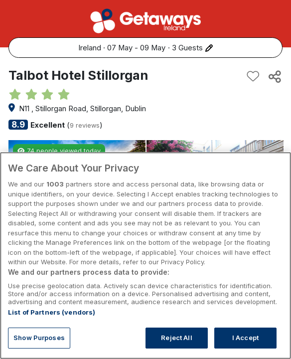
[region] (145, 255)
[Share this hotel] (274, 76)
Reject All (176, 338)
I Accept (245, 338)
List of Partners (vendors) (51, 312)
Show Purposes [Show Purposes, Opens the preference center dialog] (39, 338)
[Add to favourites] (253, 76)
